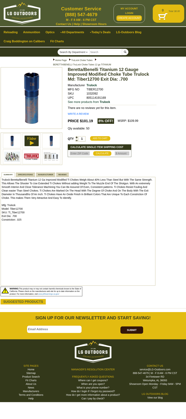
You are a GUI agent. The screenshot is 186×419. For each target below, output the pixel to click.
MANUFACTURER (45, 175)
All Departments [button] (72, 32)
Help (77, 24)
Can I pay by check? (93, 398)
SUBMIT (132, 330)
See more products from (89, 101)
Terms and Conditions (31, 394)
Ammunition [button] (31, 32)
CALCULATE (102, 153)
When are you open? (93, 384)
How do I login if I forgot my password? (93, 391)
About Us (31, 384)
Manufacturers (31, 391)
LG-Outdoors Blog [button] (128, 32)
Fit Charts (31, 380)
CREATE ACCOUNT (129, 18)
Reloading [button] (11, 32)
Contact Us (63, 24)
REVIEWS (62, 175)
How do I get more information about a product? (93, 394)
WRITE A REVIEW (78, 113)
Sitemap (31, 373)
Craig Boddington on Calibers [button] (24, 41)
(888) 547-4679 (81, 14)
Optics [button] (50, 32)
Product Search (31, 376)
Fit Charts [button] (57, 41)
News (31, 387)
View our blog (155, 397)
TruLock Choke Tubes (81, 60)
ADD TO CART (100, 138)
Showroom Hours (94, 24)
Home (31, 369)
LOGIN (129, 13)
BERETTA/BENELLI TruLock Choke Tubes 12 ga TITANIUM (82, 64)
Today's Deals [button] (100, 32)
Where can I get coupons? (93, 380)
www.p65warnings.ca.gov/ (48, 294)
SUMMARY (8, 175)
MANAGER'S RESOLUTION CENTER (93, 369)
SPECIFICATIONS (25, 175)
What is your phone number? (93, 387)
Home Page (61, 60)
